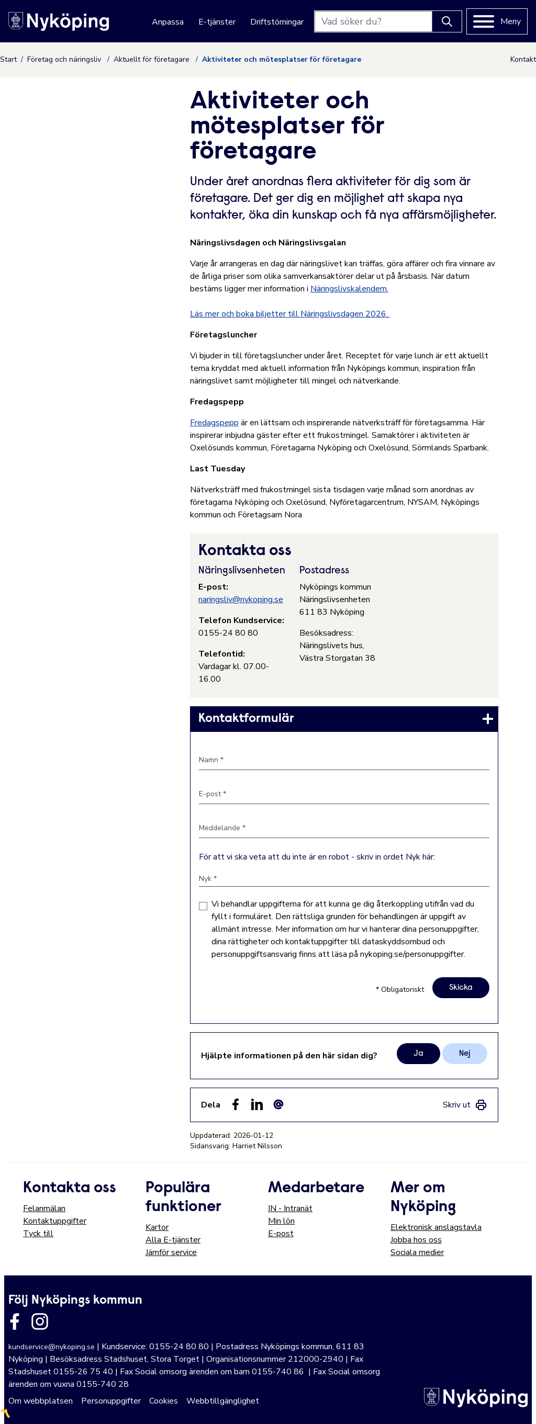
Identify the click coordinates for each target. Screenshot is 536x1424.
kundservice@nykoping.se (51, 1347)
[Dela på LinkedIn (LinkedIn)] (257, 1104)
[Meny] (497, 21)
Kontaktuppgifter (54, 1221)
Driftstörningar (277, 22)
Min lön (281, 1221)
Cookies (163, 1401)
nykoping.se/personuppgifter (412, 954)
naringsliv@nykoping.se (240, 599)
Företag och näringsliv (65, 59)
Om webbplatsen (40, 1401)
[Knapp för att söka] (447, 21)
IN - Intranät (290, 1208)
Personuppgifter (111, 1401)
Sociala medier (417, 1252)
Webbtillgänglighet (222, 1401)
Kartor (157, 1227)
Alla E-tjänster (173, 1240)
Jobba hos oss (416, 1240)
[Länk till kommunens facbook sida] (14, 1321)
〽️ (5, 1413)
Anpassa (168, 22)
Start (8, 59)
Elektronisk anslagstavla (436, 1227)
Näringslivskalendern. (349, 289)
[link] (344, 718)
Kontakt (523, 59)
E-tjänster (217, 22)
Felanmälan (44, 1208)
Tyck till (38, 1233)
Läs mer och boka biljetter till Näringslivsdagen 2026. (290, 314)
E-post (281, 1233)
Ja (418, 1053)
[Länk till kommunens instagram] (39, 1321)
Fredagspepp (214, 422)
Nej (465, 1053)
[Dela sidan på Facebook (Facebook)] (235, 1104)
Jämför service (171, 1252)
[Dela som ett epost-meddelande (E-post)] (278, 1104)
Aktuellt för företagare (153, 59)
